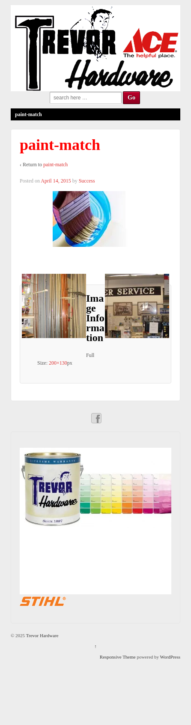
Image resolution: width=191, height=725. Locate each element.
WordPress (170, 656)
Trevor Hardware (41, 635)
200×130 (58, 363)
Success (87, 181)
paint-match (55, 165)
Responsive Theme (118, 656)
